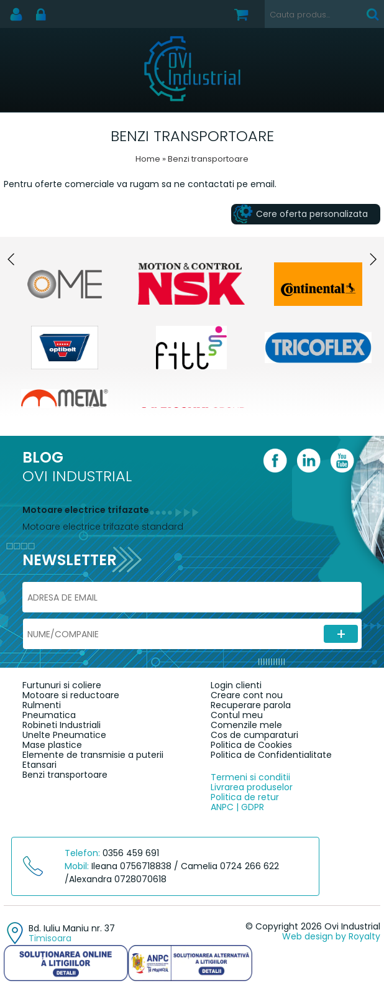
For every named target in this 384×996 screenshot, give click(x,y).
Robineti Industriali (61, 725)
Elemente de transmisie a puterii (92, 755)
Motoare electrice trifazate (85, 510)
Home (147, 159)
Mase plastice (52, 745)
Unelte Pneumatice (64, 735)
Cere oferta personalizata (312, 214)
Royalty (364, 936)
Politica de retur (245, 797)
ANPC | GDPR (237, 807)
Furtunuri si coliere (61, 685)
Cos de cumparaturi (254, 735)
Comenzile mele (246, 725)
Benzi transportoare (64, 775)
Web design (307, 936)
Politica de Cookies (251, 745)
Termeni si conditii (250, 777)
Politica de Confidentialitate (271, 755)
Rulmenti (41, 705)
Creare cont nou (247, 695)
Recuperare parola (251, 705)
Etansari (39, 765)
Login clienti (236, 685)
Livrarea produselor (252, 787)
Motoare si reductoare (70, 695)
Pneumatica (49, 715)
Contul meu (237, 715)
